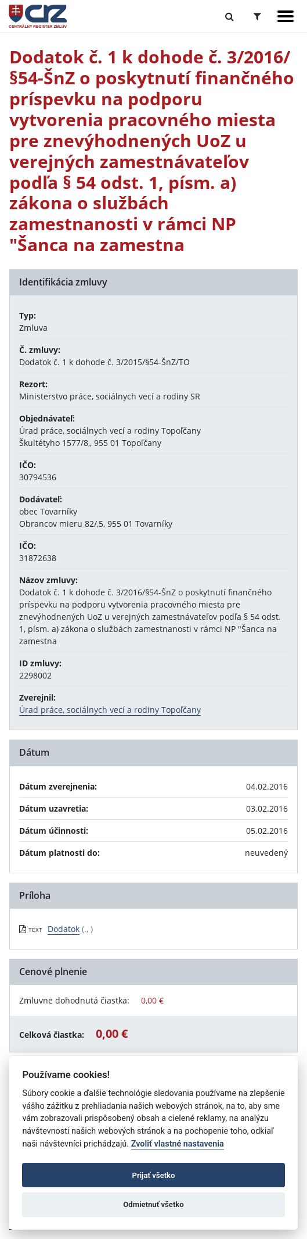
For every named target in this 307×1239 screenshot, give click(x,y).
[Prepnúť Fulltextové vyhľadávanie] (229, 16)
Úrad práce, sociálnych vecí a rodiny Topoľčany (110, 709)
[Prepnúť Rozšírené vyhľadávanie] (257, 16)
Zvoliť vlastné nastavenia (177, 1144)
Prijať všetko (153, 1175)
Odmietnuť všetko (153, 1204)
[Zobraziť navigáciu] (285, 16)
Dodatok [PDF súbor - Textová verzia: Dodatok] (64, 928)
